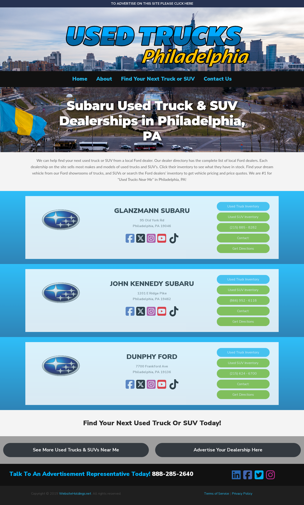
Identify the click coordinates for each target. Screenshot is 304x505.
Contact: (243, 238)
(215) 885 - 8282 (243, 227)
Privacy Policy (242, 493)
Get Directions (243, 248)
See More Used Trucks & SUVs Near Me (76, 450)
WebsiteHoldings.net (75, 493)
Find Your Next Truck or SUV (158, 79)
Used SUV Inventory (243, 217)
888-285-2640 (172, 474)
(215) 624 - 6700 (243, 373)
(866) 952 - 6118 (243, 300)
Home (79, 79)
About (104, 79)
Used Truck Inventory (243, 206)
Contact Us (218, 79)
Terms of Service (216, 493)
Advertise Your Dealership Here (228, 450)
